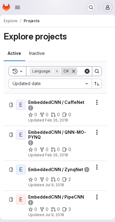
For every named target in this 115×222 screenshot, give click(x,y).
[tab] (14, 53)
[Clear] (87, 71)
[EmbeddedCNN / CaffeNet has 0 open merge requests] (55, 114)
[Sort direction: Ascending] (97, 83)
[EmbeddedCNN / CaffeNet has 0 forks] (44, 114)
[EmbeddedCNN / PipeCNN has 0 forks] (44, 209)
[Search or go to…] (91, 7)
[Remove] (73, 71)
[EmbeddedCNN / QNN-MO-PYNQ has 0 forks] (44, 149)
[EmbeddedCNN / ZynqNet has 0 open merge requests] (55, 179)
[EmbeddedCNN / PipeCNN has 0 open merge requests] (55, 209)
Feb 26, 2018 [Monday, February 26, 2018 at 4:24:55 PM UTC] (56, 120)
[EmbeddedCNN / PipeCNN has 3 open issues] (66, 209)
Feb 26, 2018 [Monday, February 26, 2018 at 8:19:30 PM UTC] (56, 155)
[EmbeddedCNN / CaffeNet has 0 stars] (32, 114)
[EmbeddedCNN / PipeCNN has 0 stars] (32, 209)
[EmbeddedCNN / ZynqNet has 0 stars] (32, 179)
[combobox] (50, 83)
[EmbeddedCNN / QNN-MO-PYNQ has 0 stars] (32, 149)
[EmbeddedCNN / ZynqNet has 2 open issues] (66, 179)
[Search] (97, 71)
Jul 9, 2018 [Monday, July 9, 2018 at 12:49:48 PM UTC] (54, 185)
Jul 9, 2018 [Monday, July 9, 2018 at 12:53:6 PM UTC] (54, 214)
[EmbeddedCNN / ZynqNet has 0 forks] (44, 179)
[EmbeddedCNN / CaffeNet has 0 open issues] (66, 114)
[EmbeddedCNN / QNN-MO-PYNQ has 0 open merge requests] (55, 149)
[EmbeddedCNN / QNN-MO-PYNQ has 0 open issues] (66, 149)
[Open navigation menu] (17, 7)
